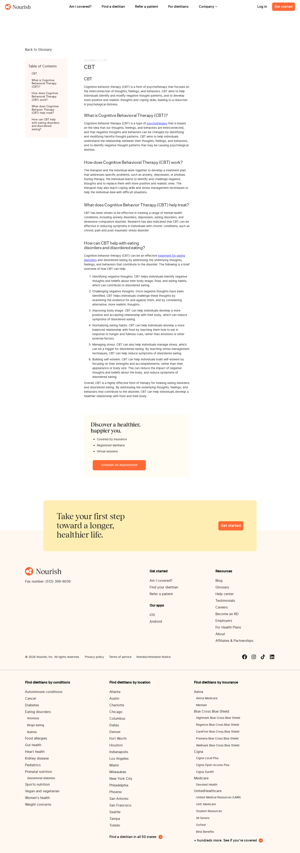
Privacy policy (94, 657)
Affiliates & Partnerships (234, 640)
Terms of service (120, 657)
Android (156, 621)
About (220, 634)
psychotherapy (157, 123)
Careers (221, 607)
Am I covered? (161, 580)
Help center (224, 594)
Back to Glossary (38, 49)
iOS (152, 615)
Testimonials (225, 600)
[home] (18, 7)
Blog (218, 580)
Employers (223, 620)
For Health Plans (228, 627)
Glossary (222, 587)
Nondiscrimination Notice (153, 657)
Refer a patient (161, 594)
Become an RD (227, 614)
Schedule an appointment (119, 465)
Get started (283, 6)
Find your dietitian (164, 587)
